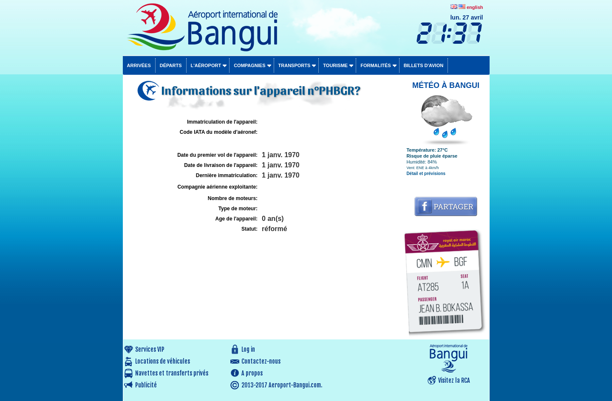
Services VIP (149, 349)
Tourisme (335, 65)
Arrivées (139, 65)
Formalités (375, 65)
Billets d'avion (423, 65)
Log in (248, 349)
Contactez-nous (260, 361)
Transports (294, 65)
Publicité (146, 385)
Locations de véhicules (162, 361)
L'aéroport (206, 65)
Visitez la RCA (454, 380)
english (475, 7)
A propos (252, 373)
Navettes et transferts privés (171, 373)
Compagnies (249, 65)
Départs (171, 65)
